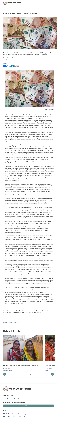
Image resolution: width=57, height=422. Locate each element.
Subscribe (28, 406)
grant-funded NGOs (44, 118)
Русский (5, 60)
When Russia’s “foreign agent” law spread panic (18, 132)
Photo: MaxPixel (49, 109)
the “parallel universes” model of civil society (24, 116)
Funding (5, 322)
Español (5, 370)
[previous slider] (52, 374)
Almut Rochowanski (9, 57)
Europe (10, 322)
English (8, 414)
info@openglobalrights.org (11, 398)
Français (10, 370)
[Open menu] (53, 3)
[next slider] (4, 374)
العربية (25, 414)
